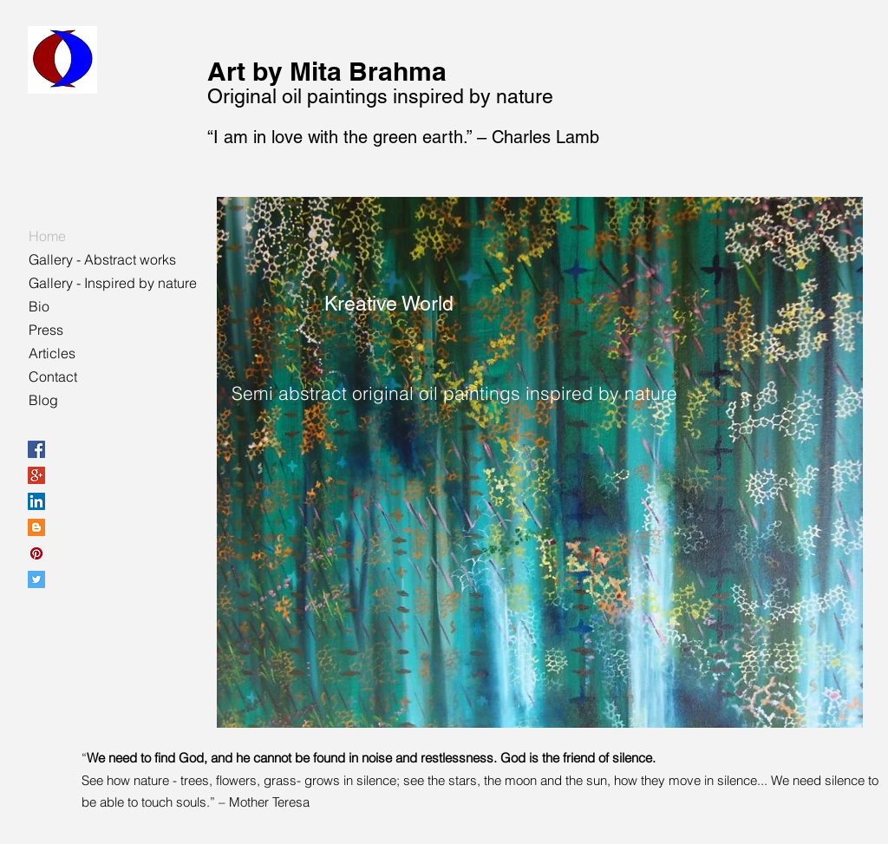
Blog (43, 400)
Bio (39, 306)
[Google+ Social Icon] (36, 475)
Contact (53, 376)
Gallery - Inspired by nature (113, 282)
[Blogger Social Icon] (36, 527)
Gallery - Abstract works (102, 259)
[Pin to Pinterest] (247, 309)
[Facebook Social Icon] (36, 449)
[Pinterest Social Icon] (36, 553)
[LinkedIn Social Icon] (36, 501)
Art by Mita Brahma (327, 71)
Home (47, 236)
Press (46, 329)
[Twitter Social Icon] (36, 579)
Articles (52, 353)
